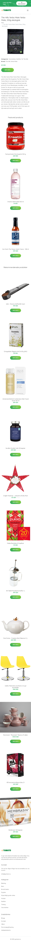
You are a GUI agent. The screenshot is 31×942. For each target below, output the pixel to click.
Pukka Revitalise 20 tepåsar (15, 543)
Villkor (3, 924)
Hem (2, 22)
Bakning (3, 883)
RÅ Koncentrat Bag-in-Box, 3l (15, 782)
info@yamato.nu (6, 874)
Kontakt (3, 921)
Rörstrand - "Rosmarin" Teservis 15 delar (15, 735)
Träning (3, 904)
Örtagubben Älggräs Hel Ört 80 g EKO (15, 351)
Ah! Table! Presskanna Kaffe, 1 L (15, 591)
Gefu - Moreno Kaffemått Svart (15, 304)
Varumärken (12, 59)
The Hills (25, 59)
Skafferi (18, 59)
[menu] (28, 10)
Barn (2, 886)
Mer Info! (7, 70)
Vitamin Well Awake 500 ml (15, 202)
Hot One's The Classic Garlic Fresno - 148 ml (15, 249)
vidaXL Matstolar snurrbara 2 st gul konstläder (15, 686)
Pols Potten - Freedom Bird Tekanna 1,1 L (15, 638)
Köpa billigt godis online (8, 895)
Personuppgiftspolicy (7, 927)
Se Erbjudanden (21, 3)
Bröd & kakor (5, 889)
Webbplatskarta (5, 930)
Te (22, 59)
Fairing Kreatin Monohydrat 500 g (15, 154)
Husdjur (3, 898)
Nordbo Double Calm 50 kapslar (15, 448)
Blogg (3, 918)
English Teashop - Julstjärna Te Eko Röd (15, 496)
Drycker (3, 892)
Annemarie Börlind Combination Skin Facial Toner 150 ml (16, 399)
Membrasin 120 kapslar (15, 830)
